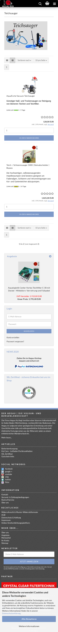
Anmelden (29, 331)
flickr (7, 482)
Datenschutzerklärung (11, 613)
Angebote (5, 535)
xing (7, 477)
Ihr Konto (5, 540)
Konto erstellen (13, 337)
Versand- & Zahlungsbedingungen (15, 497)
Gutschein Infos (7, 456)
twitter (8, 479)
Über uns (5, 502)
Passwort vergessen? (15, 341)
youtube (8, 474)
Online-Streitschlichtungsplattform (15, 523)
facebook (9, 469)
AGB (3, 515)
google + (8, 471)
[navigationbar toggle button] (54, 3)
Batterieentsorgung (9, 448)
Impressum (6, 520)
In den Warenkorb (29, 138)
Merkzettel (6, 538)
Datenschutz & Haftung (11, 517)
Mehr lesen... (6, 437)
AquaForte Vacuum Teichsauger (20, 96)
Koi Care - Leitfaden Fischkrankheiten (16, 451)
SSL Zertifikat (7, 454)
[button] (7, 60)
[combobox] (24, 60)
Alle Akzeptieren (29, 619)
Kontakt (4, 494)
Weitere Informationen (29, 626)
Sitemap (4, 543)
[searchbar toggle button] (40, 3)
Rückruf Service (7, 500)
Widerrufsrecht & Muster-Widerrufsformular (19, 512)
